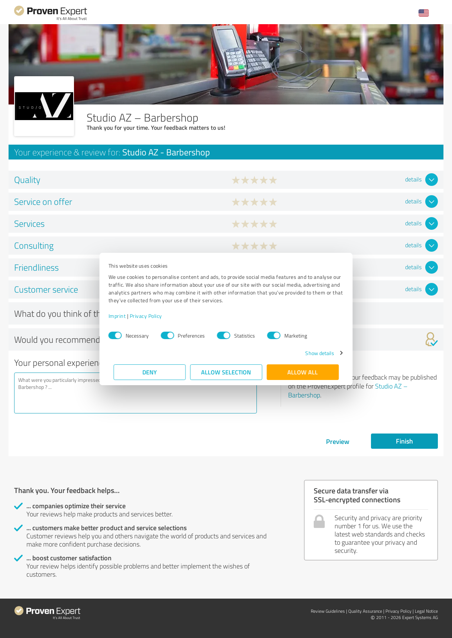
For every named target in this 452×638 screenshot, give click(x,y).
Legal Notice (426, 611)
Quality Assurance (365, 611)
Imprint (122, 315)
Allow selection (226, 372)
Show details (314, 353)
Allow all (302, 372)
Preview (337, 441)
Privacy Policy (151, 315)
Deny (149, 372)
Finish (404, 441)
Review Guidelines (328, 611)
